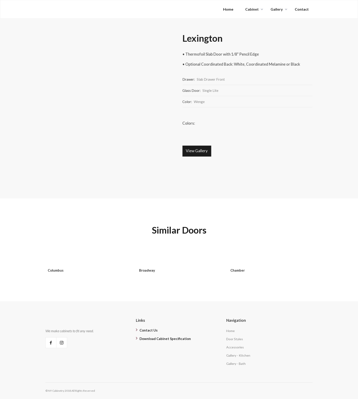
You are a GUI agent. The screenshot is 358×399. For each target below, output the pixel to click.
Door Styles (234, 339)
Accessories (235, 347)
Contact (302, 9)
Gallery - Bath (236, 364)
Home (228, 9)
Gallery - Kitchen (238, 355)
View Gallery (197, 150)
